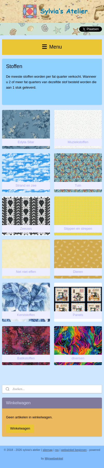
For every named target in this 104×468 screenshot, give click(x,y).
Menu (52, 47)
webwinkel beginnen (74, 449)
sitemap (48, 449)
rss (57, 449)
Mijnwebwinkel (54, 458)
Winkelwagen (20, 428)
